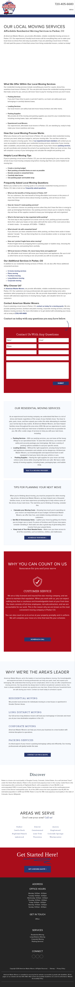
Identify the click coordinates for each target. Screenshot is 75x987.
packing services (64, 146)
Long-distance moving (16, 278)
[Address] (53, 346)
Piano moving (13, 273)
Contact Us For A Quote (37, 755)
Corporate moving (14, 281)
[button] (34, 634)
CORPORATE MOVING (22, 726)
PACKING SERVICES (21, 740)
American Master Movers (15, 289)
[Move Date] (37, 358)
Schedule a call (37, 639)
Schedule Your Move (37, 538)
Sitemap (52, 968)
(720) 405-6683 (21, 313)
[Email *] (53, 340)
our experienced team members (45, 141)
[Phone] (21, 346)
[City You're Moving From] (21, 352)
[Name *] (21, 340)
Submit (61, 383)
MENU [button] (71, 10)
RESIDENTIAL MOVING (23, 698)
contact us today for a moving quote (50, 306)
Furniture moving (14, 276)
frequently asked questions (36, 188)
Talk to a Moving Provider (37, 471)
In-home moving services (17, 271)
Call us (48, 817)
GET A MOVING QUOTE (36, 869)
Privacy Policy (61, 968)
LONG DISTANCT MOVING (25, 712)
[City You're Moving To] (53, 352)
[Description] (37, 370)
